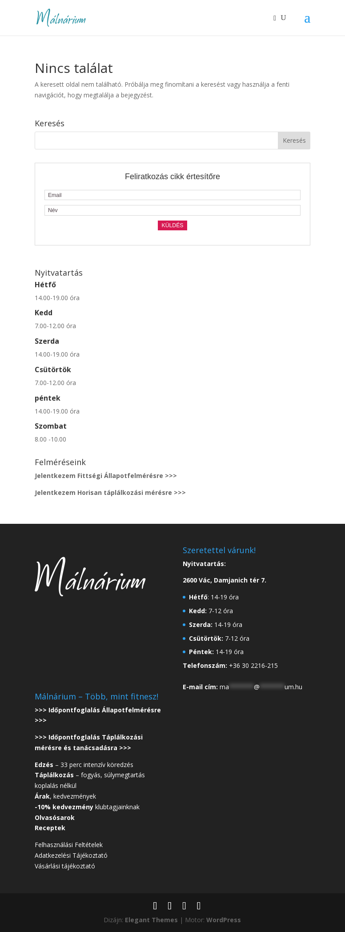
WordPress (223, 920)
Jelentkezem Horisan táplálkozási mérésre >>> (110, 492)
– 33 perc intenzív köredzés (84, 764)
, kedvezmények (66, 796)
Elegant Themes (151, 920)
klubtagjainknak (87, 807)
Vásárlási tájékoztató (65, 866)
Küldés (172, 225)
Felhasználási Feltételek (69, 844)
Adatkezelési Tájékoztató (71, 855)
